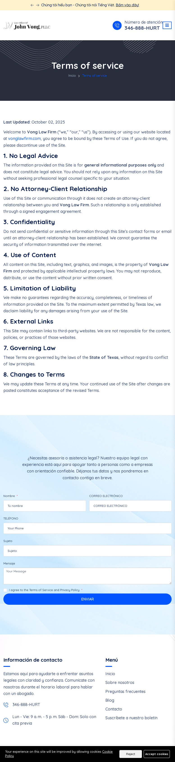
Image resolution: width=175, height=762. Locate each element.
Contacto (113, 709)
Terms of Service (41, 590)
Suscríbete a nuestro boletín (131, 717)
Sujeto (7, 541)
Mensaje (9, 563)
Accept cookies (156, 754)
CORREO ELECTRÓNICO (106, 496)
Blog (109, 700)
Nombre (9, 496)
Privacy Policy (70, 590)
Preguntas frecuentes (125, 691)
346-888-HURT (142, 28)
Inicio (72, 76)
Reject (130, 754)
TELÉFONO (10, 518)
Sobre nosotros (119, 682)
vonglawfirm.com (24, 138)
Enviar (87, 599)
